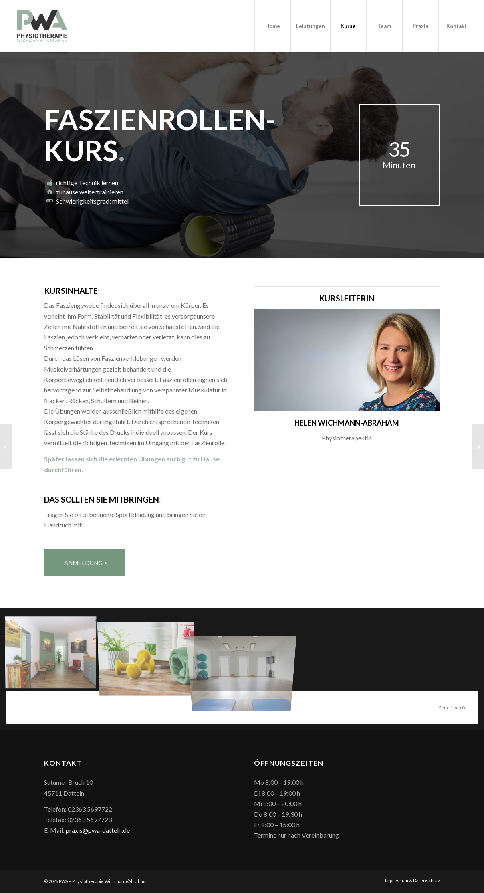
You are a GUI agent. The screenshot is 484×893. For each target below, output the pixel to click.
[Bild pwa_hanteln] (149, 652)
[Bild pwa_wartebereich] (53, 652)
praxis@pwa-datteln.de (98, 830)
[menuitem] (272, 26)
